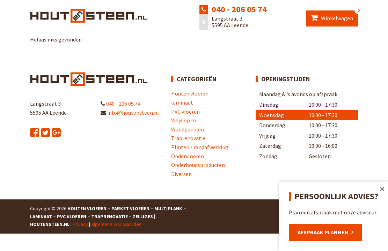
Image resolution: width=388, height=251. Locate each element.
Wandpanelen (187, 129)
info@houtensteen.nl (130, 112)
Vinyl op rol (184, 120)
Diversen (181, 173)
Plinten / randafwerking (199, 147)
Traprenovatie (188, 138)
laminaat (182, 102)
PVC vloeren (185, 111)
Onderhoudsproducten (198, 164)
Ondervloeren (187, 156)
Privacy (80, 224)
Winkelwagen (334, 16)
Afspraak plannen (323, 232)
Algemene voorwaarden (116, 224)
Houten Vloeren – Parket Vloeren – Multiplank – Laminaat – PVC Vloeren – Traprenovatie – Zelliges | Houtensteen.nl (108, 216)
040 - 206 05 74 (239, 9)
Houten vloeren (189, 93)
